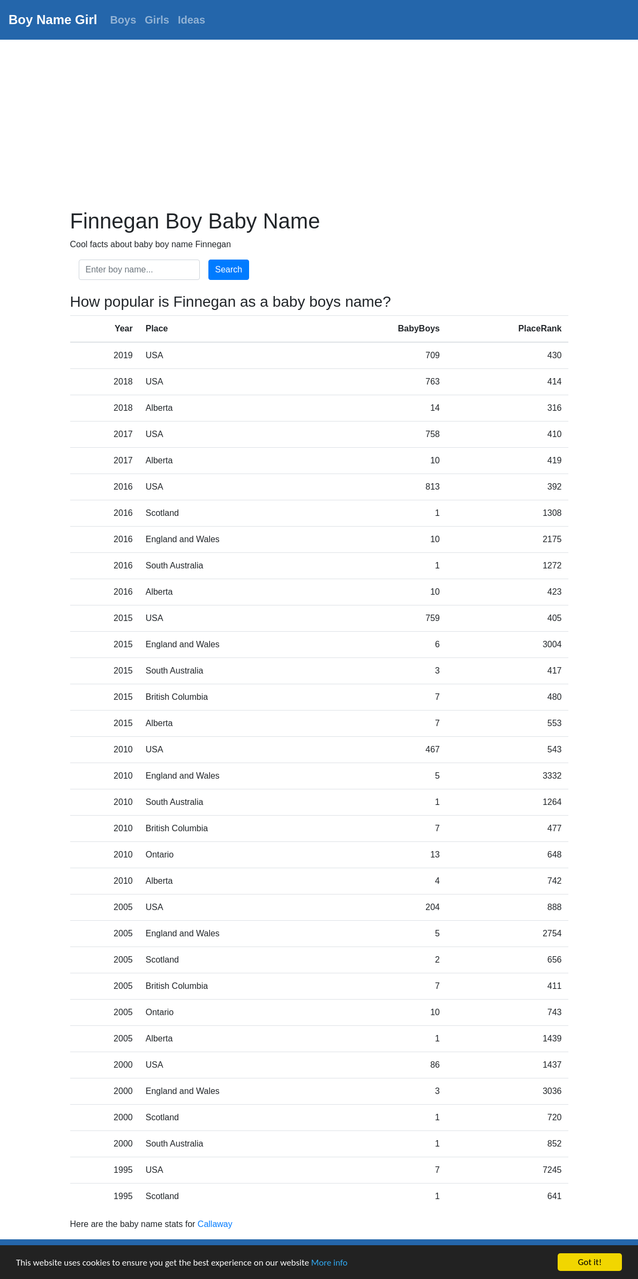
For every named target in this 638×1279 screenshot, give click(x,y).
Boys (123, 20)
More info (329, 1262)
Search (229, 269)
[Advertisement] (319, 120)
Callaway (215, 1224)
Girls (157, 20)
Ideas (191, 20)
